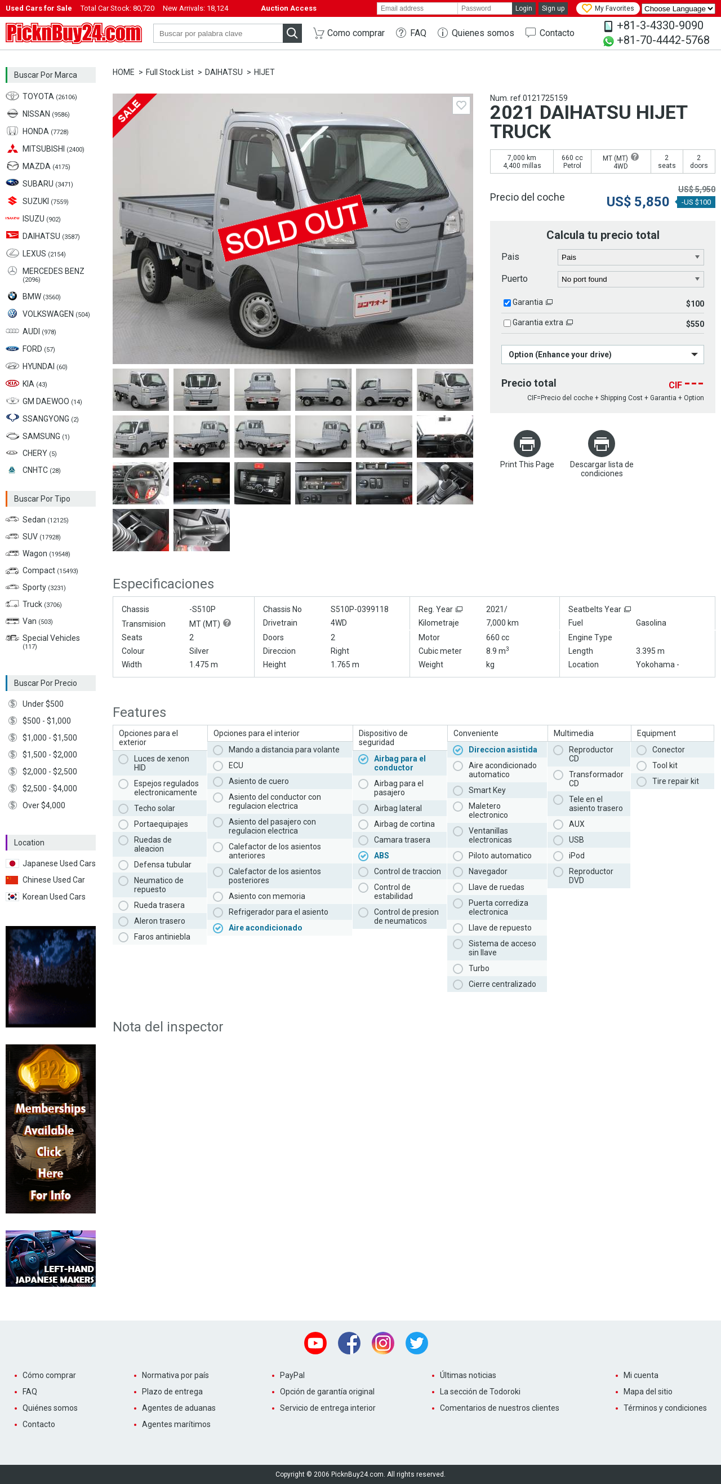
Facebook (349, 1343)
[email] (417, 8)
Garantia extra (538, 322)
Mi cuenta (641, 1375)
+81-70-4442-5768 (663, 40)
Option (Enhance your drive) (560, 354)
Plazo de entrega (172, 1391)
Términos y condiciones (665, 1407)
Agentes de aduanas (179, 1407)
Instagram (383, 1343)
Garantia (528, 302)
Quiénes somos (50, 1407)
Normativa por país (175, 1375)
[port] (631, 279)
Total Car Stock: (117, 8)
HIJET (264, 72)
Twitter (417, 1343)
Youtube (315, 1343)
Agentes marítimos (176, 1424)
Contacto (557, 33)
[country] (631, 257)
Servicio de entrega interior (328, 1407)
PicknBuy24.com (74, 33)
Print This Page (527, 464)
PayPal (292, 1375)
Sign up (553, 8)
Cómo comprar (49, 1375)
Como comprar (356, 33)
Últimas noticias (468, 1375)
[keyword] (218, 33)
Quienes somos (483, 33)
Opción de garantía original (327, 1391)
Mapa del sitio (648, 1391)
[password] (485, 8)
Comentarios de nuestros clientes (499, 1407)
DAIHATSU (224, 72)
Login (523, 8)
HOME (124, 72)
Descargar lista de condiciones (602, 469)
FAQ (418, 33)
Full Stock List (170, 72)
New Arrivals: (195, 8)
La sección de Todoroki (480, 1391)
